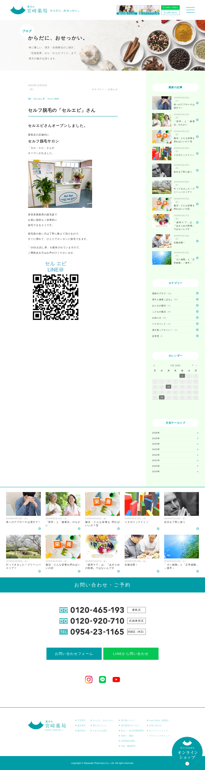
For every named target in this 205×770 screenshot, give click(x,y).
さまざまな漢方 (98, 730)
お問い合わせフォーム (74, 653)
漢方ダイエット (98, 725)
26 (161, 397)
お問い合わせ (170, 12)
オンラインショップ (157, 730)
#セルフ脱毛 (53, 99)
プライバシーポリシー (158, 736)
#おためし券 (39, 99)
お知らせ (113, 89)
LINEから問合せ (170, 7)
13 (168, 386)
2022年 (156, 455)
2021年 (156, 460)
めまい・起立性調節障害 (131, 730)
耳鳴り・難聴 (126, 736)
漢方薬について (127, 720)
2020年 (156, 466)
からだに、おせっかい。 (102, 720)
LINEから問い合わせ (131, 653)
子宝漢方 (80, 720)
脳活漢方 (80, 730)
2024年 (156, 444)
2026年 (156, 433)
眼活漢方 (80, 725)
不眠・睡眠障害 (127, 746)
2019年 (156, 471)
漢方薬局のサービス (129, 725)
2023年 (156, 449)
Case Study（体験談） (158, 720)
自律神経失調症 (127, 741)
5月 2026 (175, 365)
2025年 (156, 438)
